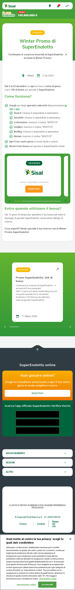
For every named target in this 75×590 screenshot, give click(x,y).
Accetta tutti (47, 584)
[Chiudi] (70, 539)
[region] (37, 562)
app (17, 146)
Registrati (37, 430)
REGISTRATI (34, 226)
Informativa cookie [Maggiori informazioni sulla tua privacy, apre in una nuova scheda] (48, 579)
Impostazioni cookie (26, 584)
